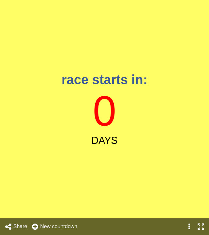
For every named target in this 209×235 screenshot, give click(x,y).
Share (16, 227)
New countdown (54, 227)
